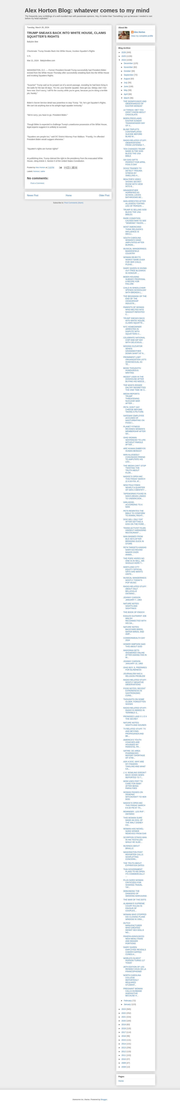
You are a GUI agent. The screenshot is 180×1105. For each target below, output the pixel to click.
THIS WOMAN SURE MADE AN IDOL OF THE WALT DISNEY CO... (133, 821)
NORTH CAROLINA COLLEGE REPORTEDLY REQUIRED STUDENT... (132, 980)
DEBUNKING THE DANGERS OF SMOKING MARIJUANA (135, 893)
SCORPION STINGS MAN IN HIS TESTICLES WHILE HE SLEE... (135, 839)
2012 (124, 1051)
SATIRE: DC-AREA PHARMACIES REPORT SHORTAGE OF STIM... (134, 754)
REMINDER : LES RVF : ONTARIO (134, 812)
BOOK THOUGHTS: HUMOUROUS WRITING (132, 370)
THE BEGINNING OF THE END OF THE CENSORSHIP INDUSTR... (135, 299)
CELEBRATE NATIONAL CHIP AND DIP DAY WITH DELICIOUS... (134, 340)
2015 (124, 1040)
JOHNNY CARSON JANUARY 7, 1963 (132, 598)
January (127, 1004)
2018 (124, 1028)
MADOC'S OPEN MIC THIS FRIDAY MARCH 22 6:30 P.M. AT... (134, 478)
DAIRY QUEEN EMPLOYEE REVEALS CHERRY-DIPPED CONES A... (134, 950)
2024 (124, 60)
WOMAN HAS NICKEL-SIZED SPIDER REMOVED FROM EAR (134, 831)
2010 (124, 1059)
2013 (124, 1047)
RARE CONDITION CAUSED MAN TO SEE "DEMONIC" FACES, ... (134, 220)
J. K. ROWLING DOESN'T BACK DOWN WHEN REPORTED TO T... (134, 775)
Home (69, 195)
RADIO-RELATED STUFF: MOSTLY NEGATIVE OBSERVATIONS (135, 682)
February (128, 1000)
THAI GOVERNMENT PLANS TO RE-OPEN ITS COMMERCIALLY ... (134, 872)
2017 (124, 1032)
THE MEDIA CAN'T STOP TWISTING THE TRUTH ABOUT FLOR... (134, 469)
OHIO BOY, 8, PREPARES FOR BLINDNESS (135, 668)
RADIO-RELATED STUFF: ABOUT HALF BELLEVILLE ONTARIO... (135, 590)
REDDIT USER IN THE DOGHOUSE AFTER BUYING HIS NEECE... (134, 379)
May (126, 90)
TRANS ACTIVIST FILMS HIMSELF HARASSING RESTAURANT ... (134, 530)
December (128, 63)
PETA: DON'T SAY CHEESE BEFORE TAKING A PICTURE (133, 409)
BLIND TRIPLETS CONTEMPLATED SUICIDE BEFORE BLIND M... (132, 132)
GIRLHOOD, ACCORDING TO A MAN (132, 504)
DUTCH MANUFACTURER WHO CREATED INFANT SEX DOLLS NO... (133, 928)
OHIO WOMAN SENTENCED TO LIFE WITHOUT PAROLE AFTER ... (134, 441)
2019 (124, 1024)
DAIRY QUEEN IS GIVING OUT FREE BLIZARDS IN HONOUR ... (135, 270)
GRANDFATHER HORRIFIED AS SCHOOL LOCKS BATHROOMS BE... (133, 193)
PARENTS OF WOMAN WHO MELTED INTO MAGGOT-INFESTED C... (133, 310)
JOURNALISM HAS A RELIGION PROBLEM (134, 675)
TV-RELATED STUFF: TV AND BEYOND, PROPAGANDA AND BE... (134, 732)
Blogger (104, 1099)
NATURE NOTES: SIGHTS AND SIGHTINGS (131, 605)
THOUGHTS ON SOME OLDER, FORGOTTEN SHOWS (134, 701)
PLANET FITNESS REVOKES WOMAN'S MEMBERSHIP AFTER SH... (134, 430)
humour (36, 171)
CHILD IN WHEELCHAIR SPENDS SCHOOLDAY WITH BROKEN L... (134, 290)
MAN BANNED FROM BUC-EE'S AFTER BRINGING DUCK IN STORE (133, 540)
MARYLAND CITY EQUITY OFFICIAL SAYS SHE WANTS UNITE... (133, 570)
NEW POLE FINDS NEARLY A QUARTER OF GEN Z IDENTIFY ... (134, 487)
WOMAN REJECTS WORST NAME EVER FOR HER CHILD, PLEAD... (134, 260)
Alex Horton (139, 32)
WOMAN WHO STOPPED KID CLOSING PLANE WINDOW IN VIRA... (134, 916)
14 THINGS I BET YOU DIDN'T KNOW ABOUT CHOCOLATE (134, 112)
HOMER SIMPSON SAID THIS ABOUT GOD (134, 645)
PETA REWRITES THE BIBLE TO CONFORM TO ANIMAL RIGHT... (134, 513)
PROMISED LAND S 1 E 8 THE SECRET (135, 717)
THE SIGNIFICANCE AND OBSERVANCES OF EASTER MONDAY (134, 103)
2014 (124, 1044)
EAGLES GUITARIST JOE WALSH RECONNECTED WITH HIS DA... (134, 619)
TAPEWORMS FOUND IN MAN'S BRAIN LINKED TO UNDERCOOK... (134, 496)
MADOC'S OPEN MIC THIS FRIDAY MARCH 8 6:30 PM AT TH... (134, 805)
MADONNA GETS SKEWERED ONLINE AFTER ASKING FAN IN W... (135, 653)
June (126, 86)
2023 (124, 1009)
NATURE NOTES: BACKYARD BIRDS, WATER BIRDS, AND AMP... (133, 630)
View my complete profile (142, 36)
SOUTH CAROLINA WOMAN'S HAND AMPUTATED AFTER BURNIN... (133, 241)
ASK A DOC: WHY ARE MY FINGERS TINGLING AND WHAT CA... (134, 765)
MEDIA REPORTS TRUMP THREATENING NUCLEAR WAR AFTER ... (131, 398)
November (128, 67)
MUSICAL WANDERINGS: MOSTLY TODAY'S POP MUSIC (135, 580)
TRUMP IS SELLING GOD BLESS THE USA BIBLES (135, 212)
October (127, 71)
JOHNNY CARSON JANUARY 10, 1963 (133, 662)
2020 (124, 1021)
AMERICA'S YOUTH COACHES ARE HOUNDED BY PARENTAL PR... (132, 743)
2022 (124, 1013)
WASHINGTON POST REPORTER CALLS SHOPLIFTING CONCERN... (133, 855)
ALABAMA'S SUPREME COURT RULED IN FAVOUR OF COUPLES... (134, 907)
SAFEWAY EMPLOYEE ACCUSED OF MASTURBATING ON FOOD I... (133, 419)
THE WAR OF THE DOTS (134, 900)
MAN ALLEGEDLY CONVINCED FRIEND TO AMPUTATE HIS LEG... (134, 458)
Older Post (104, 195)
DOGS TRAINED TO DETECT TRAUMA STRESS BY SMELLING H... (132, 171)
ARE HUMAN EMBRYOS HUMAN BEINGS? (134, 449)
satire (42, 171)
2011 (124, 1055)
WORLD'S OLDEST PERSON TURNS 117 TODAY (134, 960)
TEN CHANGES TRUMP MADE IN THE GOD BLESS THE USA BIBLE (134, 152)
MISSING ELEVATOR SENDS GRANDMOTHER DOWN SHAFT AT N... (134, 349)
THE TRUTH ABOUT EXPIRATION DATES (133, 864)
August (127, 79)
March (127, 98)
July (126, 82)
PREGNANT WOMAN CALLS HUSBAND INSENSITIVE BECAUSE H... (133, 992)
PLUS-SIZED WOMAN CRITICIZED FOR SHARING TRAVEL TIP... (133, 883)
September (129, 75)
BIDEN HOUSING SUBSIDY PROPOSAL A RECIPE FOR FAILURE (134, 280)
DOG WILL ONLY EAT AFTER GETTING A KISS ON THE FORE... (134, 521)
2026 (124, 52)
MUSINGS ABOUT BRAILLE (131, 847)
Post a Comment (37, 183)
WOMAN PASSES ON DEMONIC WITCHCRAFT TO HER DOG (134, 795)
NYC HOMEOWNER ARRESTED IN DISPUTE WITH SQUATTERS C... (132, 330)
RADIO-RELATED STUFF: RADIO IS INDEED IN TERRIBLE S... (135, 710)
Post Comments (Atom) (73, 203)
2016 (124, 1036)
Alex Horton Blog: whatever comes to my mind (87, 10)
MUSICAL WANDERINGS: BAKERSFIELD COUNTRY (135, 251)
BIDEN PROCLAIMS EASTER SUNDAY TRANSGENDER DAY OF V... (134, 122)
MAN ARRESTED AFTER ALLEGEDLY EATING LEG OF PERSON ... (134, 203)
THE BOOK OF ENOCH (133, 612)
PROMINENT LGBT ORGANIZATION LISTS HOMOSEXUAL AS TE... (134, 360)
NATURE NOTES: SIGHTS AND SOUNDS (134, 724)
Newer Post (32, 195)
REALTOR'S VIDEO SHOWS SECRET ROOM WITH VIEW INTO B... (133, 182)
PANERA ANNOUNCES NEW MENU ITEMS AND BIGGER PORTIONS (133, 939)
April (126, 94)
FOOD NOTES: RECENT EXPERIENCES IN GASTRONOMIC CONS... (134, 692)
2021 (124, 1017)
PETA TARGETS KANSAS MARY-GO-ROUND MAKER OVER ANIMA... (134, 551)
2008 (124, 1067)
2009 (124, 1063)
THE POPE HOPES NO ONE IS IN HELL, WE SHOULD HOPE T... (133, 560)
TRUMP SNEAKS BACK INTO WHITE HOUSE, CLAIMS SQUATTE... (134, 320)
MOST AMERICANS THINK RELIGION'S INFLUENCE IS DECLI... (133, 230)
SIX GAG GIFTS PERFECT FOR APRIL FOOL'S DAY (134, 162)
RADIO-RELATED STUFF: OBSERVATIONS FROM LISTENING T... (135, 142)
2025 (124, 56)
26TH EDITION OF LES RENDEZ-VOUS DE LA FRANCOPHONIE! (134, 969)
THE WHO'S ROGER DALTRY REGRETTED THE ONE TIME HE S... (134, 387)
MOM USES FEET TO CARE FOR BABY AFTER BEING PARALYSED (133, 784)
